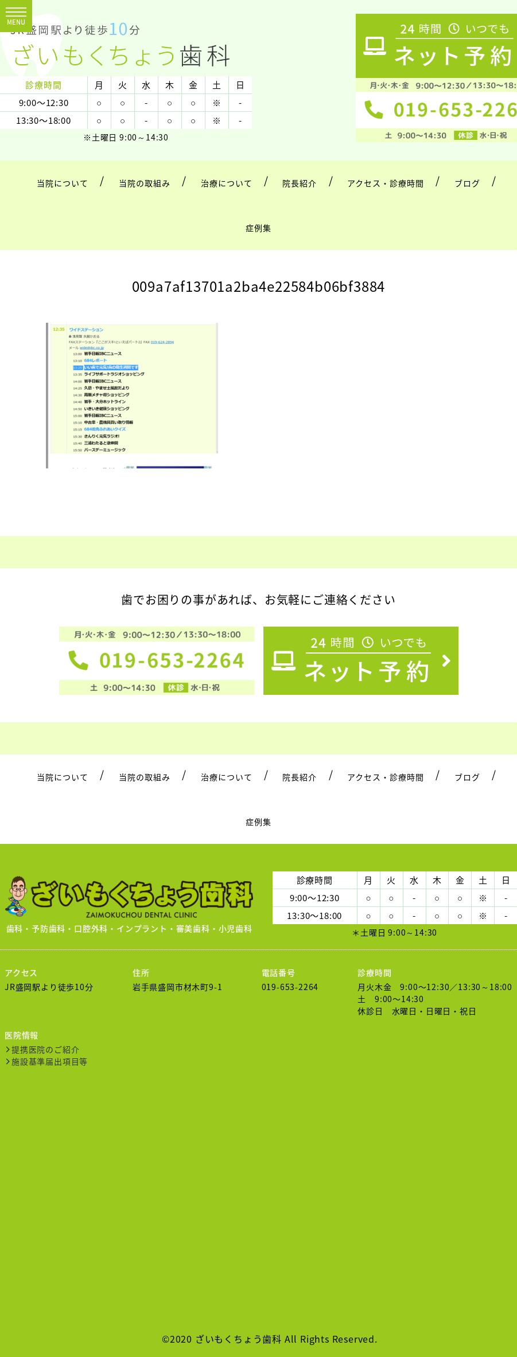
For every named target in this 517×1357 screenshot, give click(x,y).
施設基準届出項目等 (49, 1061)
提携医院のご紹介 (45, 1049)
